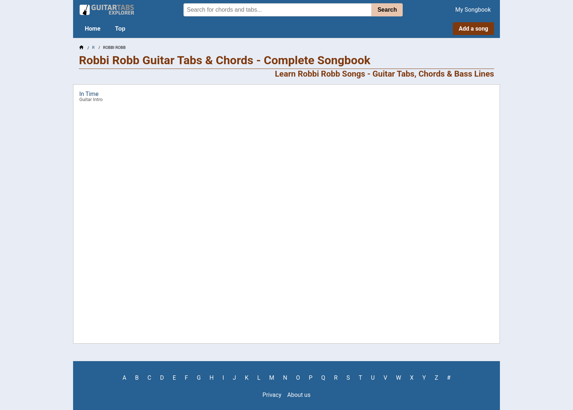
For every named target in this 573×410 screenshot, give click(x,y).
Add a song (473, 28)
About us (299, 394)
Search (387, 10)
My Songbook (473, 9)
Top (120, 29)
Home (92, 28)
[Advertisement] (35, 115)
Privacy (271, 394)
